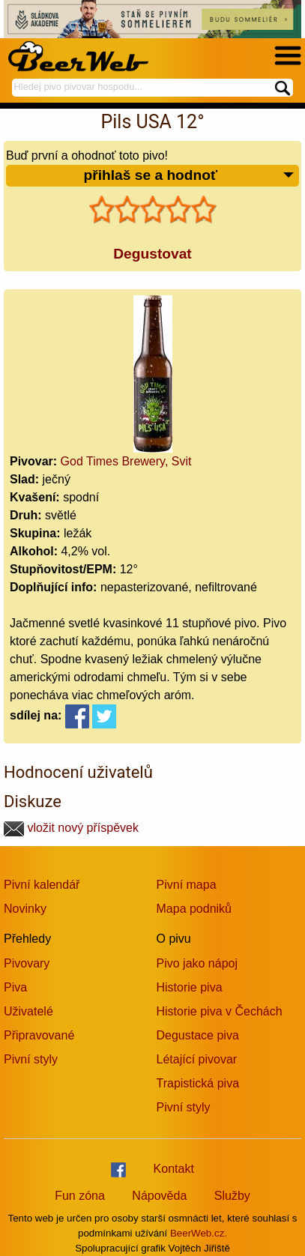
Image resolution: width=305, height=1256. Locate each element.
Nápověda (159, 1195)
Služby (232, 1195)
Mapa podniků (194, 908)
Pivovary (26, 963)
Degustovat (152, 254)
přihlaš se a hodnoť (189, 176)
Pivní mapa (187, 884)
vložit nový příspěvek (71, 827)
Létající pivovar (197, 1059)
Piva (15, 987)
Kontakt (174, 1168)
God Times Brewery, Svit (126, 461)
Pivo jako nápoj (197, 963)
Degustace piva (198, 1035)
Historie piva (190, 987)
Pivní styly (31, 1059)
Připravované (39, 1035)
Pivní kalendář (41, 884)
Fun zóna (80, 1195)
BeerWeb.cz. (198, 1233)
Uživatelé (28, 1011)
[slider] (153, 210)
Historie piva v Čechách (220, 1011)
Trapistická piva (198, 1083)
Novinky (25, 908)
